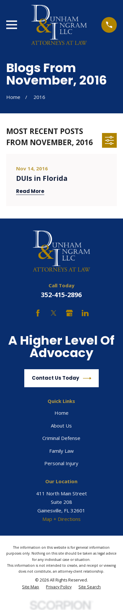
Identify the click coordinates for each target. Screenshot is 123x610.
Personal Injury (61, 463)
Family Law (61, 451)
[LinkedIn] (85, 313)
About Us (61, 425)
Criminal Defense (61, 438)
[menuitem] (30, 587)
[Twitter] (53, 313)
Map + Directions (61, 519)
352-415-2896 (61, 294)
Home (61, 413)
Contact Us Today (62, 378)
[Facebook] (37, 313)
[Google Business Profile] (69, 313)
